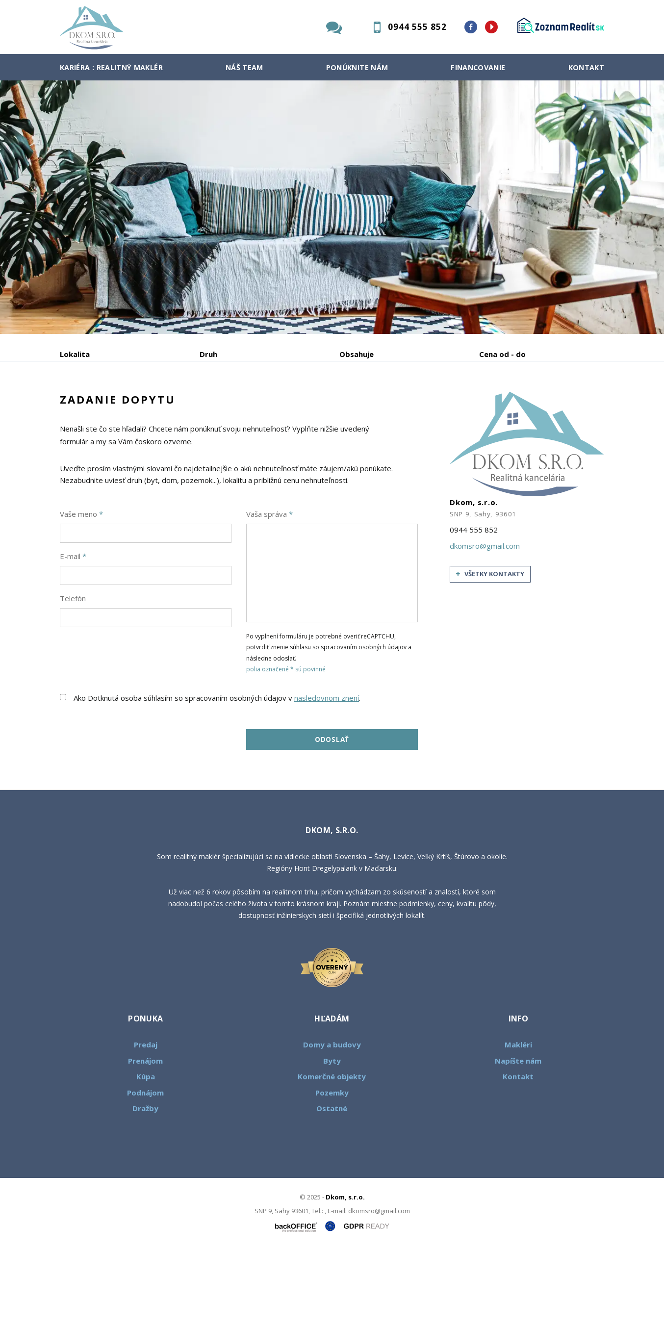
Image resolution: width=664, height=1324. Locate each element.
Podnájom (265, 405)
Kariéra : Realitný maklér (111, 67)
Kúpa (207, 405)
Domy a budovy (332, 1119)
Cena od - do (502, 354)
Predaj (90, 405)
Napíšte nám (518, 1135)
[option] (332, 207)
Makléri (518, 1119)
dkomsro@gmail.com (485, 620)
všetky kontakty (490, 648)
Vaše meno (81, 588)
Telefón (73, 673)
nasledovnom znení (326, 772)
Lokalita (75, 354)
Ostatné (331, 1183)
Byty (332, 1135)
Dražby (145, 1183)
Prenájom (150, 405)
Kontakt (586, 67)
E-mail (73, 631)
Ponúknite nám (357, 67)
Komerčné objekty (332, 1151)
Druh (208, 354)
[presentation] (134, 729)
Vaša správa (269, 588)
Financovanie (478, 67)
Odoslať (332, 814)
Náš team (244, 67)
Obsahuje (356, 354)
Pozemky (332, 1167)
